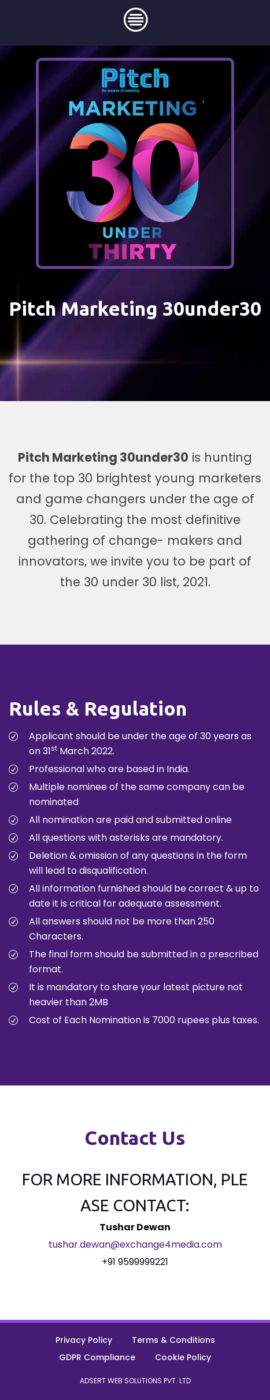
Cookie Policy (183, 1357)
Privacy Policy (84, 1340)
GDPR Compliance (97, 1357)
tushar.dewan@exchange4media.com (135, 1244)
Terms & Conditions (173, 1340)
